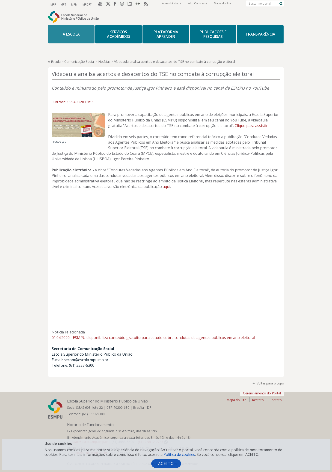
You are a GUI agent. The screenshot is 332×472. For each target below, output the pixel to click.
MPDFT (85, 4)
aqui (166, 186)
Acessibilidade (171, 4)
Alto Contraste (197, 4)
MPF (53, 4)
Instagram (123, 4)
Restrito (258, 400)
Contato (276, 400)
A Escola (54, 61)
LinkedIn (130, 4)
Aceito (166, 463)
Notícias (104, 61)
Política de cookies (179, 454)
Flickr (138, 4)
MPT (63, 4)
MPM (73, 4)
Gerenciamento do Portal (262, 393)
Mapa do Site (222, 4)
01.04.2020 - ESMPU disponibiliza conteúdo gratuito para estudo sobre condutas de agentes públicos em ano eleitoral (153, 337)
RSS (146, 4)
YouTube (99, 4)
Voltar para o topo (270, 383)
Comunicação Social (79, 61)
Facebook (115, 4)
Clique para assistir (251, 125)
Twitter (107, 4)
